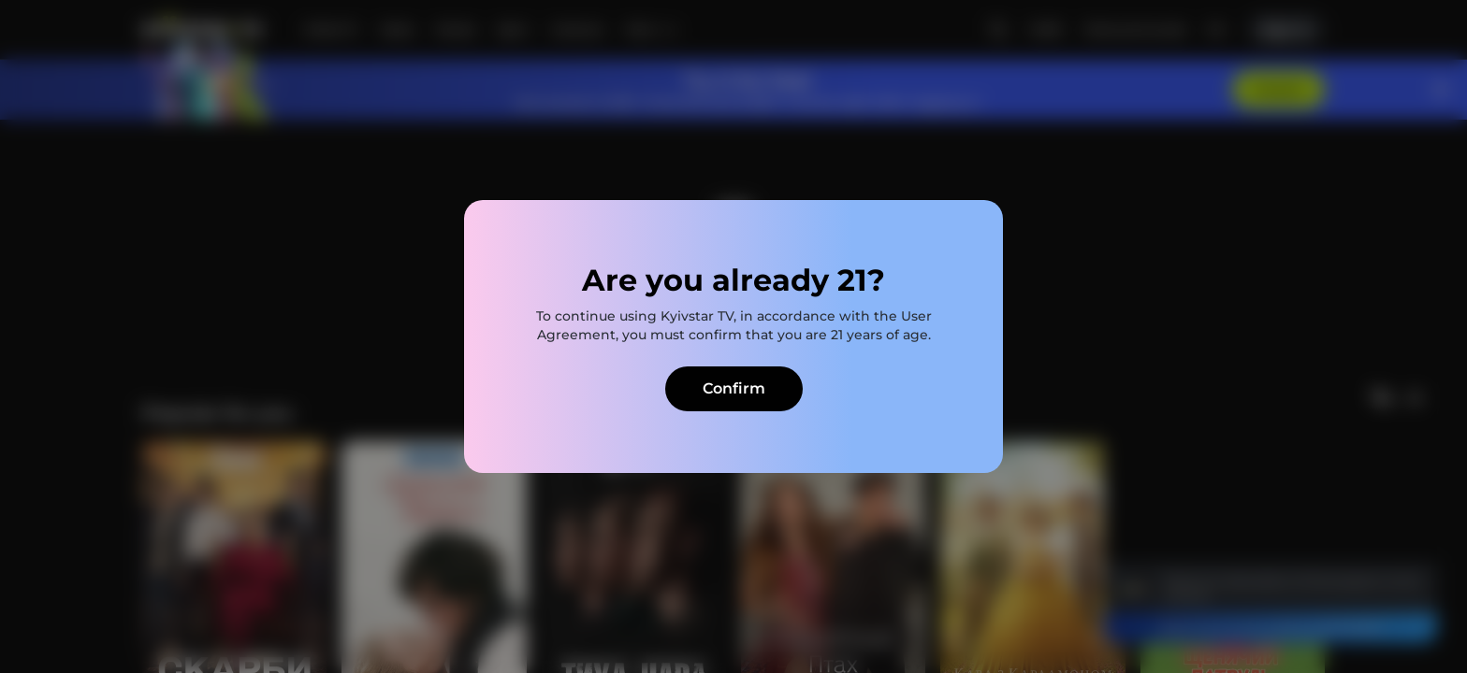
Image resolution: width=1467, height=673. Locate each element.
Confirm (734, 388)
